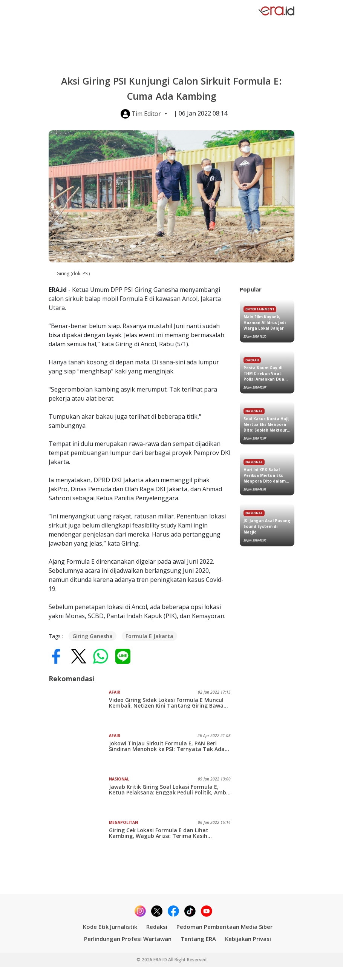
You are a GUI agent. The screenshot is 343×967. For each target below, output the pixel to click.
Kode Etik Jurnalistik (110, 926)
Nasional (119, 779)
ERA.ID (160, 959)
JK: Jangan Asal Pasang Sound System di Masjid (266, 526)
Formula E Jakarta (149, 636)
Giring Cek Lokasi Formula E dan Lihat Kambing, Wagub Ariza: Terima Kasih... (160, 833)
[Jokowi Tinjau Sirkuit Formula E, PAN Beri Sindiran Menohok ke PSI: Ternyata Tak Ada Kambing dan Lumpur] (79, 752)
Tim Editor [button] (141, 114)
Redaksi (156, 926)
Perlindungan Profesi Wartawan (128, 938)
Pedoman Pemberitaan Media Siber (224, 926)
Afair (114, 692)
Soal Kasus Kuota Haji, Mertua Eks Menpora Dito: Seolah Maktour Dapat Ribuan (266, 424)
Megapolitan (123, 822)
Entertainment (259, 309)
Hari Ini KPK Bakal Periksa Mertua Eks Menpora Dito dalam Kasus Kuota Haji (264, 475)
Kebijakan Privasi (248, 938)
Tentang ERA (198, 938)
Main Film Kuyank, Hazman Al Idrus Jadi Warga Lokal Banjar (264, 322)
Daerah (252, 360)
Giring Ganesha (92, 636)
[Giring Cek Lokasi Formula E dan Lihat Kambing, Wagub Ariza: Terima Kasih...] (79, 838)
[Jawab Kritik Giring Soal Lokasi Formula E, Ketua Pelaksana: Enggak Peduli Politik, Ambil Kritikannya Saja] (79, 795)
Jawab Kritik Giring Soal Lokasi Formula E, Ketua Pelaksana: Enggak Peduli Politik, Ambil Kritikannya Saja (169, 789)
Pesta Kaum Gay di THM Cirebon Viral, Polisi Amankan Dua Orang (263, 373)
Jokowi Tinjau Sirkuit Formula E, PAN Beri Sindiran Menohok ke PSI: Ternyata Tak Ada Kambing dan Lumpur (167, 746)
